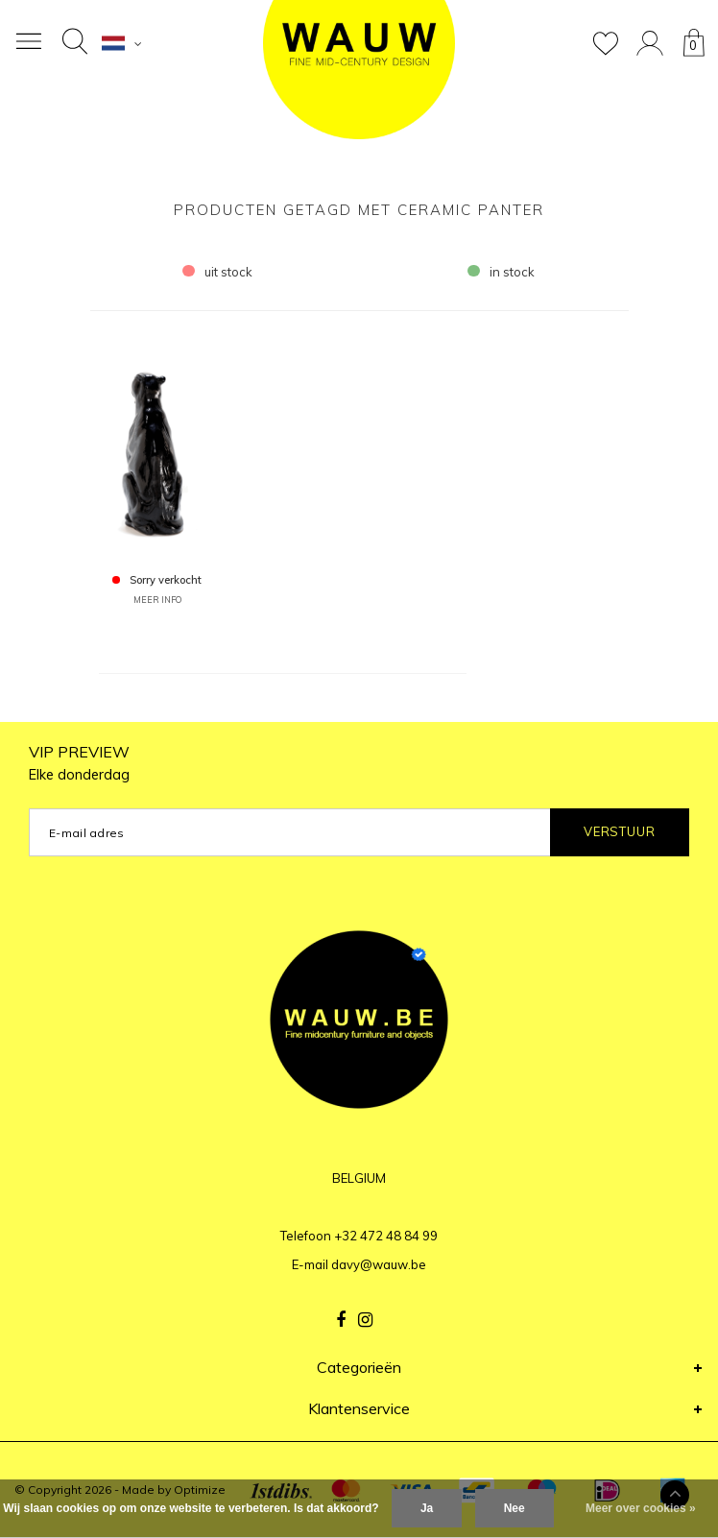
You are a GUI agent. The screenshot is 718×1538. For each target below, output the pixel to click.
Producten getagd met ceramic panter (359, 210)
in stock (501, 271)
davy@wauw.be (378, 1264)
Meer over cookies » (641, 1508)
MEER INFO (157, 599)
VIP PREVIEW (79, 762)
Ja (426, 1508)
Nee (514, 1508)
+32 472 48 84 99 (386, 1235)
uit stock (217, 271)
